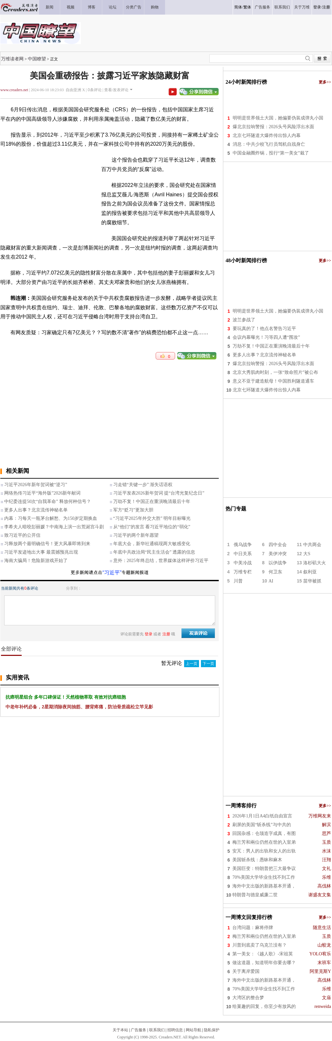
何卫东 (275, 571)
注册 (326, 7)
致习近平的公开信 (22, 535)
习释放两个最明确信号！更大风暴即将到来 (47, 543)
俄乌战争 (243, 544)
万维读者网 (12, 58)
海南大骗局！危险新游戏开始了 (36, 560)
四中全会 (278, 544)
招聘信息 (175, 1030)
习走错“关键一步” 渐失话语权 (143, 484)
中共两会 (312, 544)
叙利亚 (310, 571)
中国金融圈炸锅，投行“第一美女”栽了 (271, 153)
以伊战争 (278, 562)
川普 (238, 581)
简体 (238, 7)
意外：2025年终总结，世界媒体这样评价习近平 (160, 560)
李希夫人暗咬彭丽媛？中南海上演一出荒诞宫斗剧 (54, 526)
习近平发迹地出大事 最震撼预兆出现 (41, 552)
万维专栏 (243, 571)
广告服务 (138, 1030)
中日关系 (243, 553)
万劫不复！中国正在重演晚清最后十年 (151, 501)
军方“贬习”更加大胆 (133, 510)
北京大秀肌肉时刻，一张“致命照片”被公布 (275, 372)
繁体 (247, 7)
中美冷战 (243, 562)
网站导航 (193, 1030)
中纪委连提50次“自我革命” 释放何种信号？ (47, 501)
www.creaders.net (14, 90)
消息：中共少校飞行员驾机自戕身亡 (269, 144)
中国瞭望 (37, 58)
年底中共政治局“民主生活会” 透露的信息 (154, 552)
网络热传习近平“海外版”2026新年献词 (42, 493)
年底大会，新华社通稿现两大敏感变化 (151, 543)
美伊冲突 (278, 553)
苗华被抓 (312, 581)
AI (271, 581)
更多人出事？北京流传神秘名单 (36, 510)
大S (306, 553)
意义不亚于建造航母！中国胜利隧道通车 (273, 381)
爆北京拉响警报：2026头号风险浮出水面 (273, 126)
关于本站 (120, 1030)
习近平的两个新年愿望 (136, 535)
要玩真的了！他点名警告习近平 (264, 328)
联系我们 (157, 1030)
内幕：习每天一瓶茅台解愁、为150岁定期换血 (50, 518)
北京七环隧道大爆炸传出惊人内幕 (267, 135)
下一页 (208, 663)
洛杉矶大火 (314, 562)
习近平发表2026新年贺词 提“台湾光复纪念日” (159, 493)
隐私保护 (211, 1030)
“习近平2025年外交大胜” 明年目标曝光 (152, 518)
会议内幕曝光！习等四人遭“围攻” (266, 337)
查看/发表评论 (116, 90)
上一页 (191, 663)
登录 (317, 7)
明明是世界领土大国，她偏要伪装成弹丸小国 (278, 118)
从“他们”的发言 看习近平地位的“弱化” (151, 526)
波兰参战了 (244, 319)
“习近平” (112, 572)
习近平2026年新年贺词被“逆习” (35, 484)
